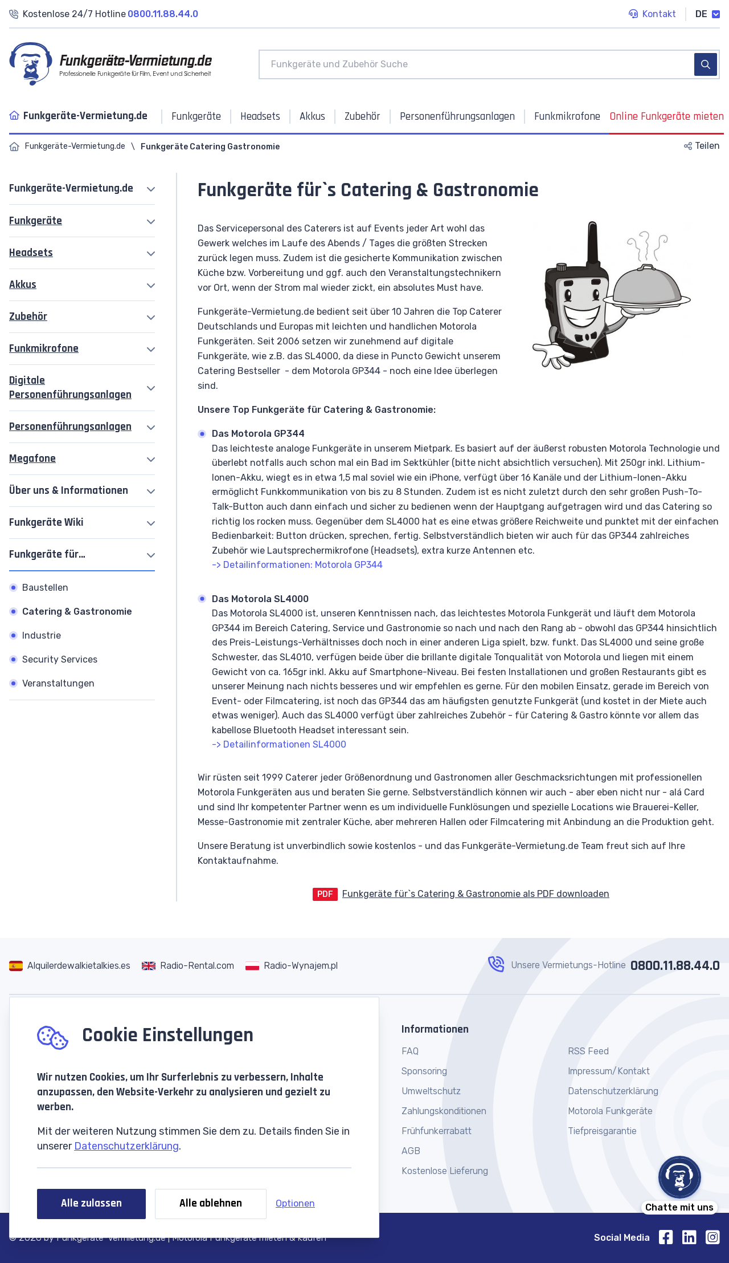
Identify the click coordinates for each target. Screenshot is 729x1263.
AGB (411, 1151)
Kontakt (652, 15)
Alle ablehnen (210, 1203)
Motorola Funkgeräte (610, 1111)
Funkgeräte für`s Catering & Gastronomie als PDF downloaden (475, 893)
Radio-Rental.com (197, 965)
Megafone (32, 459)
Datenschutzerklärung (126, 1146)
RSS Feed (588, 1051)
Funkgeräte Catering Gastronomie (210, 147)
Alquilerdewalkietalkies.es (78, 965)
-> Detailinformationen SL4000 (279, 744)
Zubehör (28, 317)
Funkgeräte (35, 221)
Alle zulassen (91, 1203)
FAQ (410, 1051)
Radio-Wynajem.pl (301, 965)
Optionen (295, 1203)
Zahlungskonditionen (444, 1111)
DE (707, 14)
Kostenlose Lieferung (445, 1170)
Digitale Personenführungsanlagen (70, 387)
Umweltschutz (431, 1091)
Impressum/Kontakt (609, 1071)
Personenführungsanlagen (70, 427)
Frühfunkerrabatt (437, 1131)
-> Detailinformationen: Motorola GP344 (297, 564)
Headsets (31, 253)
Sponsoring (424, 1071)
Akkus (22, 285)
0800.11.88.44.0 (675, 966)
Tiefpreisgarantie (602, 1131)
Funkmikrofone (44, 349)
